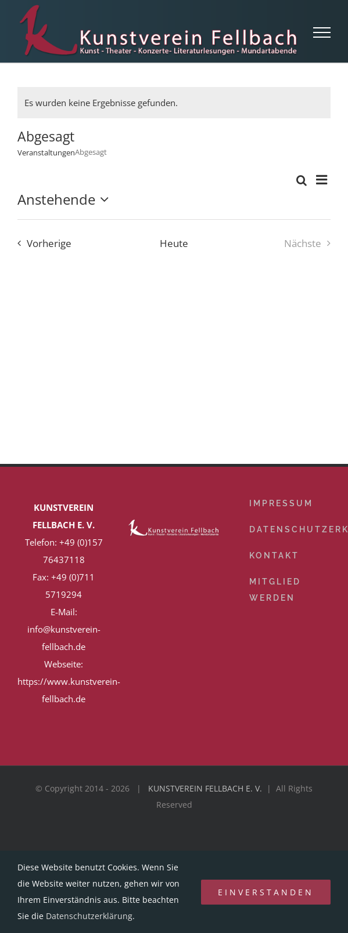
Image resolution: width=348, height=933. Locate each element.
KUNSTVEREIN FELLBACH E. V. (205, 788)
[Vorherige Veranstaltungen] (41, 243)
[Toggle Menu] (322, 32)
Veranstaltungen (46, 152)
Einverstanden (266, 892)
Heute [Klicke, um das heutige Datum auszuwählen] (174, 243)
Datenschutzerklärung (89, 915)
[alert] (174, 102)
